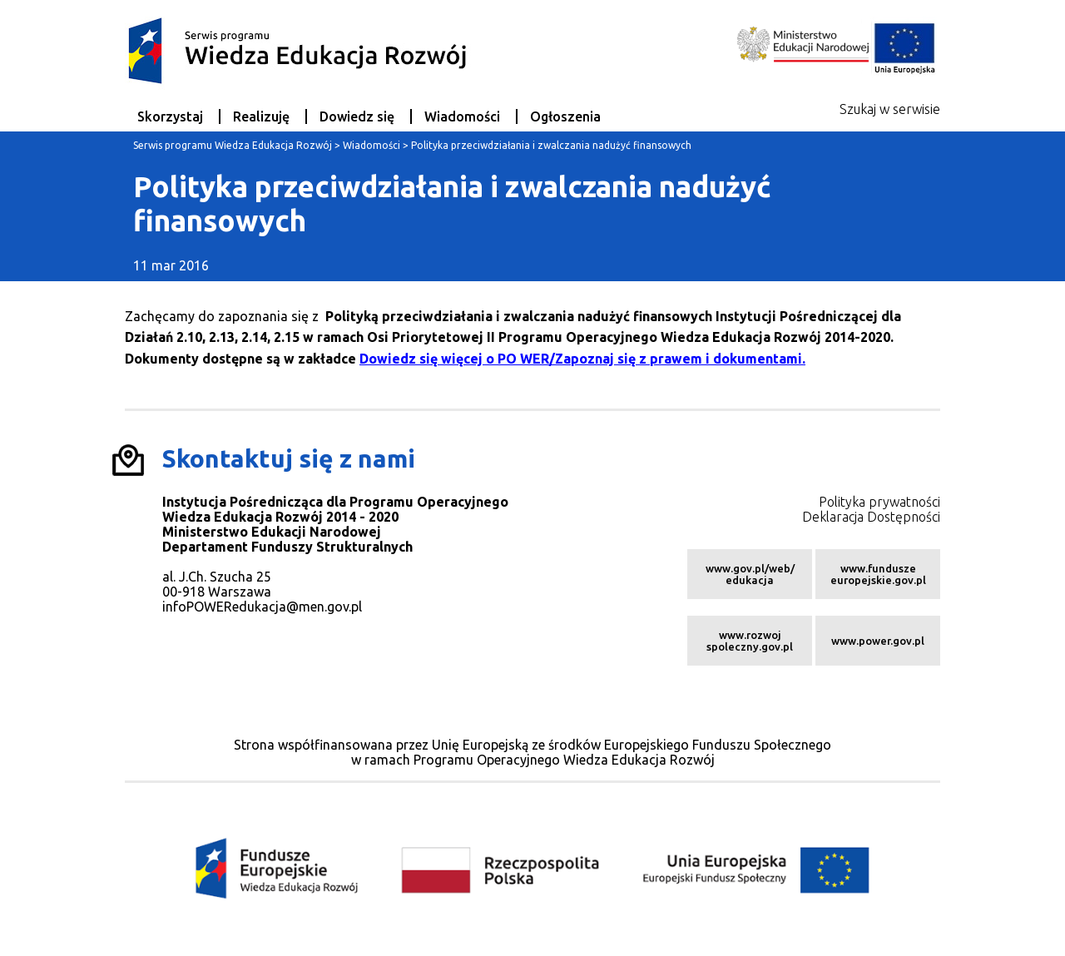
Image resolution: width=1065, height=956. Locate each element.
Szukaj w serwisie (890, 109)
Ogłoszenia (565, 116)
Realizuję (261, 116)
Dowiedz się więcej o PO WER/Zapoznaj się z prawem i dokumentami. (582, 358)
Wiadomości (462, 116)
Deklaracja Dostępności (871, 516)
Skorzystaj (170, 116)
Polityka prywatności (879, 501)
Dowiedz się (357, 116)
